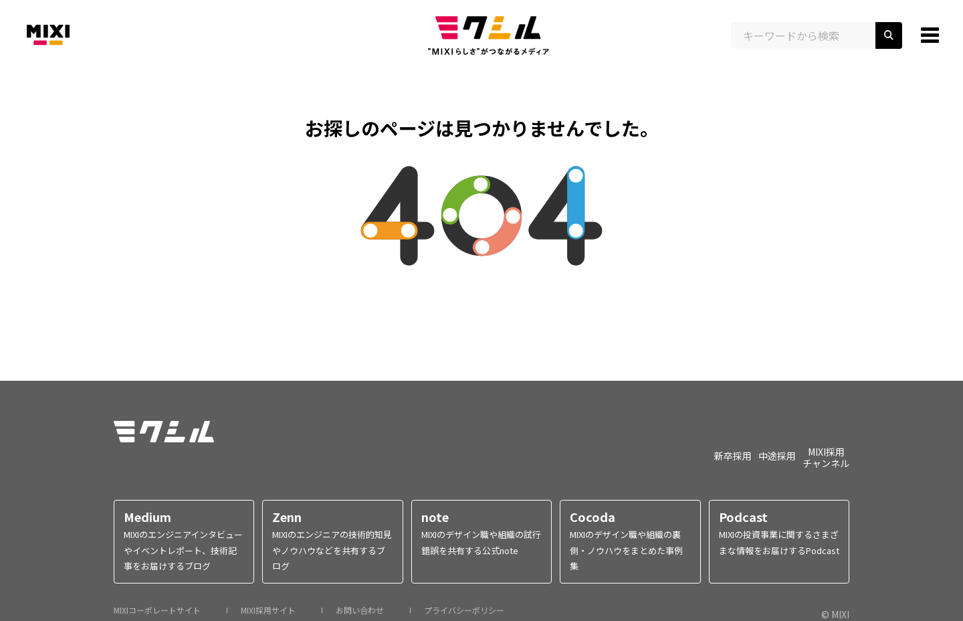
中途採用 (777, 455)
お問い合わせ (360, 610)
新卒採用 (733, 455)
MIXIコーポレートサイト (157, 610)
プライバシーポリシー (464, 610)
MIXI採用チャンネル (825, 457)
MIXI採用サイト (268, 610)
